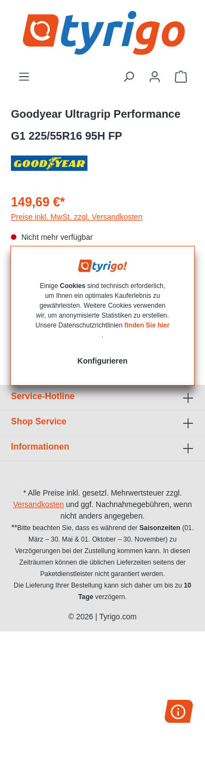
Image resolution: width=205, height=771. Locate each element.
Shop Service (38, 421)
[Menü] (24, 77)
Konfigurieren (103, 360)
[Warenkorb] (181, 77)
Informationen (40, 446)
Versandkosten (38, 504)
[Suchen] (128, 77)
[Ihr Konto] (155, 77)
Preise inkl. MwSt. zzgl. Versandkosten (76, 216)
